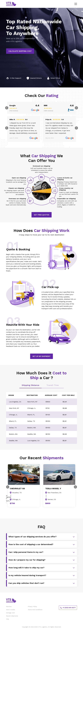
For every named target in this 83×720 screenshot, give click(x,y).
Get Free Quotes (41, 215)
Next (76, 108)
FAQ (7, 619)
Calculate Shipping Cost (20, 51)
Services (9, 607)
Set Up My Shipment (41, 357)
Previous (6, 108)
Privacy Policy (32, 607)
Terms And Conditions (35, 610)
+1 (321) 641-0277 (68, 608)
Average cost (10, 613)
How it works (10, 610)
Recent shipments (12, 616)
